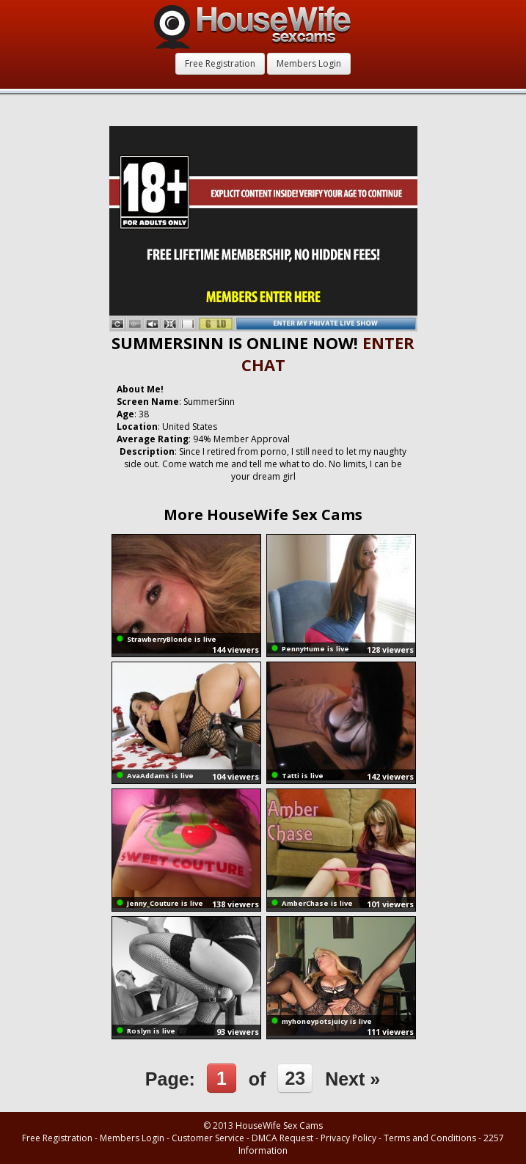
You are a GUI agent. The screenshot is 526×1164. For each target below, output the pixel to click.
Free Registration (220, 63)
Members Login (309, 63)
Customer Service (208, 1138)
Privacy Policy (348, 1138)
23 (295, 1078)
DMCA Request (282, 1138)
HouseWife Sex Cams (279, 1125)
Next (352, 1079)
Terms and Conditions (430, 1138)
